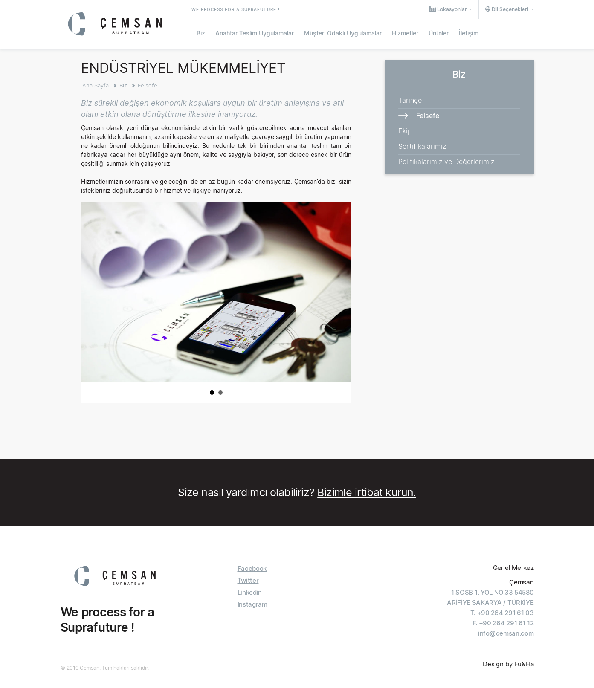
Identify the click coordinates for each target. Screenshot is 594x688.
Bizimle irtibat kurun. (366, 492)
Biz (201, 33)
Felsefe (147, 85)
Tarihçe (410, 100)
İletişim (468, 33)
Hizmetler (405, 33)
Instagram (252, 604)
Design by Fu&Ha (508, 664)
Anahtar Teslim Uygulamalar (254, 33)
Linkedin (250, 592)
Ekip (405, 131)
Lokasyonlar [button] (448, 9)
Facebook (252, 568)
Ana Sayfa (95, 85)
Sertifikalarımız (422, 146)
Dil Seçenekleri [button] (507, 9)
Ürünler (439, 33)
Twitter (248, 580)
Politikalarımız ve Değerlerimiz (446, 161)
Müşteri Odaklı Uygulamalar (343, 33)
